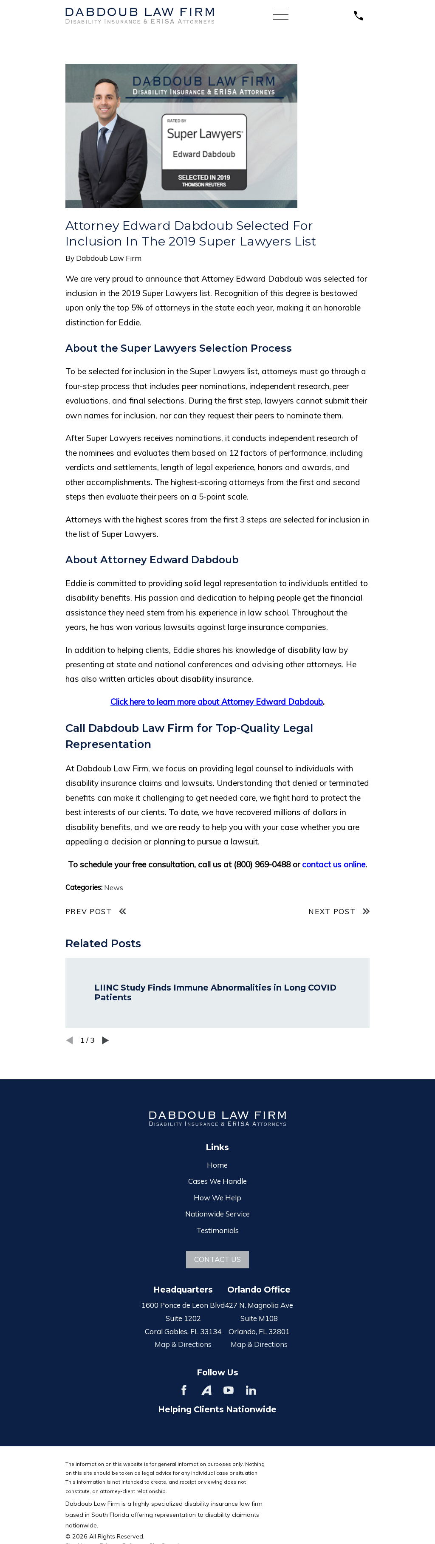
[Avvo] (206, 1390)
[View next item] (106, 1040)
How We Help (217, 1197)
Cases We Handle (217, 1181)
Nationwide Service (217, 1213)
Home (217, 1164)
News (113, 887)
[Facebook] (184, 1390)
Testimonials (217, 1230)
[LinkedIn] (251, 1390)
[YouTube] (228, 1390)
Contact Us (217, 1259)
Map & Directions (183, 1344)
